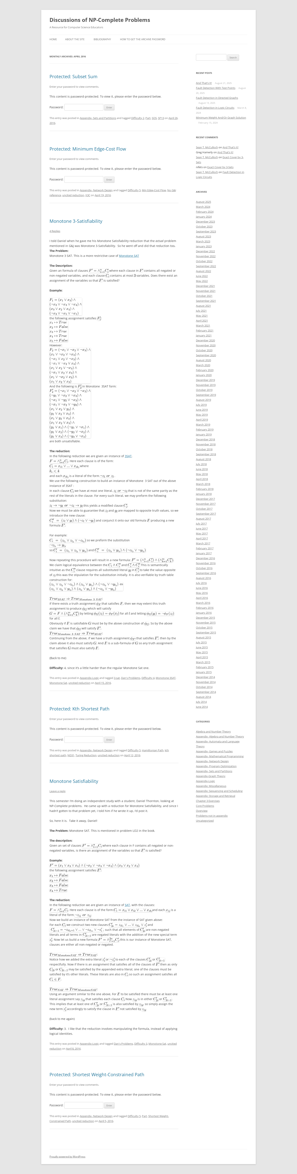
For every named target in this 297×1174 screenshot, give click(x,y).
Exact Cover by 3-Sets (220, 167)
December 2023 (205, 221)
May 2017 (202, 533)
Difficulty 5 (134, 190)
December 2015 (205, 617)
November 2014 (206, 682)
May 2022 (202, 281)
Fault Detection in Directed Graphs (217, 98)
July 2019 (201, 405)
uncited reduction (73, 195)
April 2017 (202, 538)
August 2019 (203, 400)
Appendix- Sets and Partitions (98, 118)
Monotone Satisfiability (74, 781)
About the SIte (75, 39)
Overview (201, 811)
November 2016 (206, 563)
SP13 (161, 118)
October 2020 (204, 350)
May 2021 (202, 315)
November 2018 (206, 444)
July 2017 (201, 523)
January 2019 (204, 434)
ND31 (70, 755)
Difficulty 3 (140, 1043)
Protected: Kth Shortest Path (80, 709)
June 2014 (202, 707)
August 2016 (203, 578)
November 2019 (206, 385)
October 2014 (204, 687)
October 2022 (204, 261)
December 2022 (205, 251)
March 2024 (203, 207)
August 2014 (203, 697)
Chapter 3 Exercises (208, 801)
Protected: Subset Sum (73, 76)
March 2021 (203, 325)
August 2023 (203, 236)
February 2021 (204, 330)
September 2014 (206, 692)
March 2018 (203, 484)
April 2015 (202, 657)
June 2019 (202, 410)
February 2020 (204, 370)
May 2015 (202, 652)
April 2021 (202, 320)
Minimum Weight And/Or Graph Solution (221, 117)
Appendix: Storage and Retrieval (215, 796)
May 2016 (202, 593)
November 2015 (206, 622)
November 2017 (206, 504)
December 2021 (205, 286)
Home (53, 39)
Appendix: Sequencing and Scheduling (219, 791)
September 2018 (206, 454)
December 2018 (205, 439)
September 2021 (206, 301)
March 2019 (203, 424)
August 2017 (203, 518)
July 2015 (201, 642)
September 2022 (206, 266)
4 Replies (55, 231)
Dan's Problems (130, 678)
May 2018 (202, 474)
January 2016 (204, 613)
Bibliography (102, 39)
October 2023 (204, 226)
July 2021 (201, 311)
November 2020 (206, 345)
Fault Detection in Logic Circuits (215, 108)
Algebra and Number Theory (213, 731)
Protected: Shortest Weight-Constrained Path (97, 1074)
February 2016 (204, 608)
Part (148, 118)
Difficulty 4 (147, 678)
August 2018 (203, 459)
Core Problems (205, 806)
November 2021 (206, 291)
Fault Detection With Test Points (215, 88)
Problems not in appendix (212, 816)
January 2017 (204, 553)
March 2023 (203, 241)
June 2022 (202, 276)
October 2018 (204, 449)
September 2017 (206, 514)
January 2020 (204, 375)
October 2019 (204, 390)
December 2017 (205, 499)
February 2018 (204, 489)
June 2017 (202, 528)
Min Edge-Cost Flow (154, 190)
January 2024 (204, 216)
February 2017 (204, 548)
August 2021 (203, 306)
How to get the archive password (142, 39)
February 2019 (204, 429)
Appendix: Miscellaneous (211, 786)
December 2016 (205, 558)
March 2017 (203, 543)
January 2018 (204, 494)
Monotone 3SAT (166, 678)
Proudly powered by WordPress (67, 1156)
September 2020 (206, 355)
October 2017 (204, 509)
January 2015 (204, 672)
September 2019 (206, 395)
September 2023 (206, 231)
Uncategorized (205, 820)
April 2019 (202, 419)
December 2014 (205, 677)
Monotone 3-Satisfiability (76, 221)
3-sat (117, 678)
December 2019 (205, 380)
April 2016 (202, 598)
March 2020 (203, 365)
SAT (127, 905)
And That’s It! (204, 83)
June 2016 (202, 588)
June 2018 (202, 469)
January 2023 (204, 246)
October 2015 (204, 627)
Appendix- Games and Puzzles (214, 751)
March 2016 (203, 603)
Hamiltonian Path (153, 750)
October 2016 (204, 568)
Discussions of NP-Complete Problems (100, 20)
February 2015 (204, 667)
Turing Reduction (86, 755)
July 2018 (201, 464)
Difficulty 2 (137, 118)
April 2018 (202, 479)
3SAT (128, 456)
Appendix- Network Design (96, 190)
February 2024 (204, 212)
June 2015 (202, 647)
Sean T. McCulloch (207, 147)
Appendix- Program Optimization (216, 766)
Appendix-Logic (89, 678)
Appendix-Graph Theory (210, 776)
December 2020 (205, 340)
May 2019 (202, 415)
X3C (87, 195)
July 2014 (201, 702)
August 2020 (203, 360)
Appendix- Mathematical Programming (220, 756)
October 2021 (204, 296)
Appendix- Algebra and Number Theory (220, 736)
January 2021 (204, 335)
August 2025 (203, 202)
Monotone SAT (129, 256)
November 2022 (206, 256)
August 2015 (203, 637)
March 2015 (203, 662)
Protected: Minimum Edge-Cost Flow (88, 149)
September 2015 (206, 632)
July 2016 (201, 583)
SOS (154, 118)
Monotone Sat (58, 683)
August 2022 (203, 271)
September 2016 (206, 573)
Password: (76, 107)
